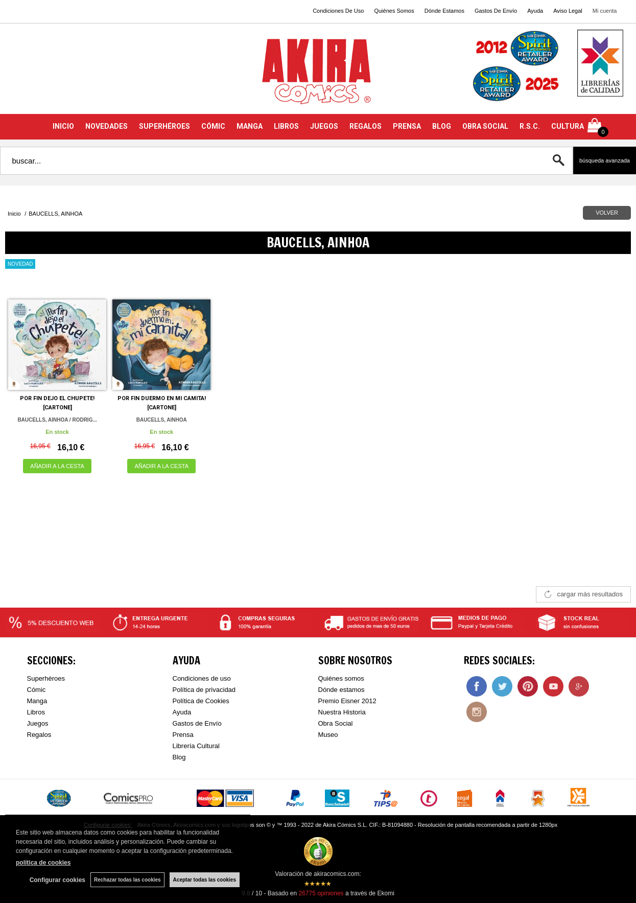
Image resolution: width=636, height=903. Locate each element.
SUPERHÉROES (164, 126)
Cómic (36, 689)
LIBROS (286, 126)
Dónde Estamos (444, 11)
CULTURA (567, 126)
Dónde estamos (341, 689)
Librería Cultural (196, 746)
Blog (179, 757)
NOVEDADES (106, 126)
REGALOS (365, 126)
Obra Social (335, 723)
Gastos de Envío (197, 723)
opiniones (320, 893)
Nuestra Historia (342, 712)
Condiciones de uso (202, 678)
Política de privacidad (204, 689)
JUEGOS (324, 126)
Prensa (183, 734)
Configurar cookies (57, 880)
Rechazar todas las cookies (127, 880)
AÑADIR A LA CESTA (57, 466)
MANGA (250, 126)
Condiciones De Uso (338, 11)
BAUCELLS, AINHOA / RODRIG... (57, 420)
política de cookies (43, 862)
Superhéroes (46, 678)
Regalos (39, 734)
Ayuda (535, 11)
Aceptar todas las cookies (204, 880)
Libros (36, 712)
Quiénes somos (341, 678)
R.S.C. (530, 126)
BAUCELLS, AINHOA (161, 420)
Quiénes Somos (394, 11)
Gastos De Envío (496, 11)
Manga (37, 701)
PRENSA (407, 126)
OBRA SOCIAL (485, 126)
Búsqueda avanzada (604, 160)
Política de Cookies (201, 701)
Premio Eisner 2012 (347, 701)
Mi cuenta (605, 11)
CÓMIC (213, 126)
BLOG (441, 126)
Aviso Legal (567, 11)
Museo (328, 734)
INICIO (63, 126)
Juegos (38, 723)
